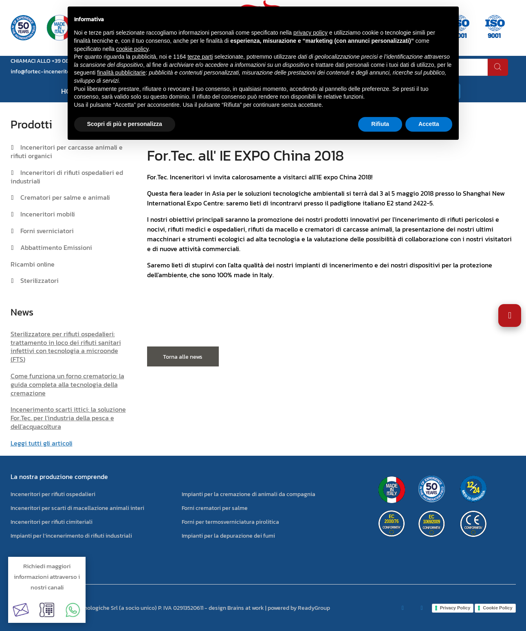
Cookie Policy (497, 607)
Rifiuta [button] (380, 124)
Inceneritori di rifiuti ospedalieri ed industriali (67, 177)
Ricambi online (33, 264)
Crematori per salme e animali (65, 197)
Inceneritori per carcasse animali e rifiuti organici (67, 151)
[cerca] (498, 67)
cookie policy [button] (132, 49)
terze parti (200, 56)
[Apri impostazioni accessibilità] (509, 315)
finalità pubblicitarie (121, 72)
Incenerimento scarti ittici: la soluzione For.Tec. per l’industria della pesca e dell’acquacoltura (68, 417)
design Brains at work (236, 608)
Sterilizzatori (39, 280)
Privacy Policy (455, 607)
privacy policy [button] (310, 32)
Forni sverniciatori (47, 231)
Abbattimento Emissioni (56, 247)
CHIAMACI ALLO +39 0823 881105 (51, 61)
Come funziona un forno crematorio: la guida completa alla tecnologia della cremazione (67, 384)
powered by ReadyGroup (299, 608)
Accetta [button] (428, 124)
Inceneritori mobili (47, 214)
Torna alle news (182, 357)
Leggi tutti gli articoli (42, 443)
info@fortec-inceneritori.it (45, 71)
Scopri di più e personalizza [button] (124, 124)
